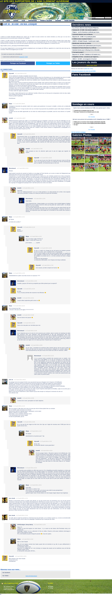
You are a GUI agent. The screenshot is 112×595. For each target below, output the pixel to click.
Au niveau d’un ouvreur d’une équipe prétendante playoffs (90, 123)
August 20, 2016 (23, 57)
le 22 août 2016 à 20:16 (29, 323)
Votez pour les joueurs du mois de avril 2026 (83, 71)
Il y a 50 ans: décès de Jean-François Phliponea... (85, 27)
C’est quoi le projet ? (78, 52)
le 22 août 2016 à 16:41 (28, 298)
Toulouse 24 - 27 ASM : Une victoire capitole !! (84, 30)
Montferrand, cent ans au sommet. (81, 43)
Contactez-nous (8, 588)
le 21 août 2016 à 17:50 (36, 148)
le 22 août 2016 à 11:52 (36, 236)
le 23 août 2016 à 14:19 (19, 406)
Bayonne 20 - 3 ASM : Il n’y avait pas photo (84, 36)
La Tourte (50, 588)
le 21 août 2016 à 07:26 (20, 73)
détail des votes (89, 68)
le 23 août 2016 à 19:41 (36, 485)
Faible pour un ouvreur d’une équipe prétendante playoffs (89, 122)
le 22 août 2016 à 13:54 (39, 198)
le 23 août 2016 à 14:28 (29, 422)
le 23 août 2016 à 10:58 (36, 345)
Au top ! (76, 124)
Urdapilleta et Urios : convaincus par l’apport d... (85, 56)
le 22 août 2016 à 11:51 (28, 188)
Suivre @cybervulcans (31, 576)
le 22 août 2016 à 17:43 (47, 265)
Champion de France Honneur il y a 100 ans (84, 47)
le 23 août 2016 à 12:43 (48, 355)
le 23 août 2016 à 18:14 (31, 467)
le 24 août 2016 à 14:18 (27, 539)
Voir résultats (91, 117)
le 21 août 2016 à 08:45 (19, 103)
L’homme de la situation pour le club (84, 110)
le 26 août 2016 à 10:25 (46, 450)
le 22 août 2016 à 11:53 (19, 273)
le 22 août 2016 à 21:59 (31, 330)
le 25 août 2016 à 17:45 (46, 441)
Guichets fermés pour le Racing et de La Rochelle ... (86, 50)
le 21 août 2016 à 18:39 (46, 157)
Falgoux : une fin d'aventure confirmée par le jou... (86, 32)
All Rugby (50, 586)
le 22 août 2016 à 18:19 (19, 305)
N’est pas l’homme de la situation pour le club (86, 112)
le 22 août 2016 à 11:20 (29, 227)
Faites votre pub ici (9, 589)
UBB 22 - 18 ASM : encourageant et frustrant (84, 59)
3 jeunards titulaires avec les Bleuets (82, 34)
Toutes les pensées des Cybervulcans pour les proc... (87, 45)
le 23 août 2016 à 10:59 (28, 398)
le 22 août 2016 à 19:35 (28, 315)
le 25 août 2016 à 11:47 (36, 431)
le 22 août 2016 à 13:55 (31, 281)
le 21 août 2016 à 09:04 (29, 134)
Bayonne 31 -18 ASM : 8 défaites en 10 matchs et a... (86, 54)
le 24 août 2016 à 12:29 (39, 524)
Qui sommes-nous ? (9, 586)
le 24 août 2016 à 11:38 (22, 515)
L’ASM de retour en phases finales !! (82, 39)
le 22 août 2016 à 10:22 (22, 168)
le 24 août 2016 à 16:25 (20, 556)
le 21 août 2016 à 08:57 (19, 118)
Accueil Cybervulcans (2, 20)
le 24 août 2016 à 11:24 (22, 498)
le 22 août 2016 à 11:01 (19, 217)
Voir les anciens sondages (78, 132)
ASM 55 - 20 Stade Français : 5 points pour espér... (86, 41)
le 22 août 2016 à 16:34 (29, 288)
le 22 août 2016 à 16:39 (46, 248)
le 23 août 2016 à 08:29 (20, 379)
